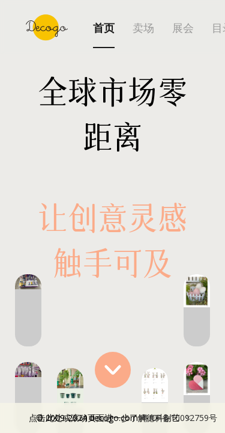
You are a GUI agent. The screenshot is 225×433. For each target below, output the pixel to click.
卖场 (143, 28)
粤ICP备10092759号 (178, 417)
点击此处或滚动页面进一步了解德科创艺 (123, 418)
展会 (183, 28)
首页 (104, 28)
